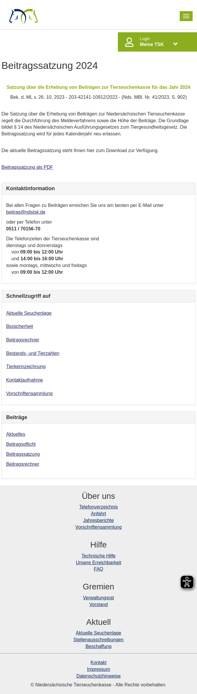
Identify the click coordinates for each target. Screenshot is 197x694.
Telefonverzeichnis (98, 506)
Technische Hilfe (98, 555)
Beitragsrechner (22, 339)
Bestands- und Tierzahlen (32, 353)
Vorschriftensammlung (29, 393)
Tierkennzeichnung (26, 366)
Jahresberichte (98, 520)
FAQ (98, 569)
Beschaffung (99, 646)
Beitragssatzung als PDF (27, 167)
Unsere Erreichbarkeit (98, 562)
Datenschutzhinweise (98, 675)
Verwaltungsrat (98, 597)
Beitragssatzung (23, 454)
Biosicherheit (19, 326)
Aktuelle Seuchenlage (29, 313)
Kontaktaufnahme (24, 379)
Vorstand (98, 604)
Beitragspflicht (21, 444)
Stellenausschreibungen (99, 639)
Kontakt (98, 662)
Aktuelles (15, 434)
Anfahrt (98, 513)
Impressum (98, 669)
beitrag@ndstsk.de (25, 212)
